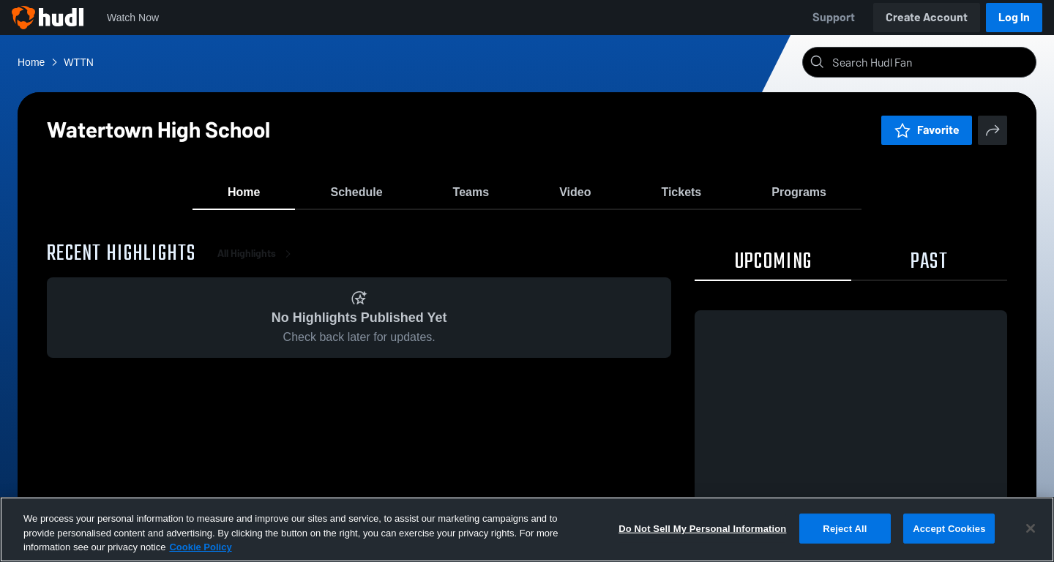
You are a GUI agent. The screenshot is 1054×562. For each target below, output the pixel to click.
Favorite (927, 130)
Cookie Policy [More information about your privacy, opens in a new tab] (200, 547)
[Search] (931, 62)
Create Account (927, 17)
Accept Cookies (949, 527)
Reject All (845, 527)
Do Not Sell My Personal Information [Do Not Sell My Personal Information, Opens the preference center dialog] (702, 527)
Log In (1014, 17)
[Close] (1030, 528)
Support (833, 17)
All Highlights (256, 263)
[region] (527, 529)
